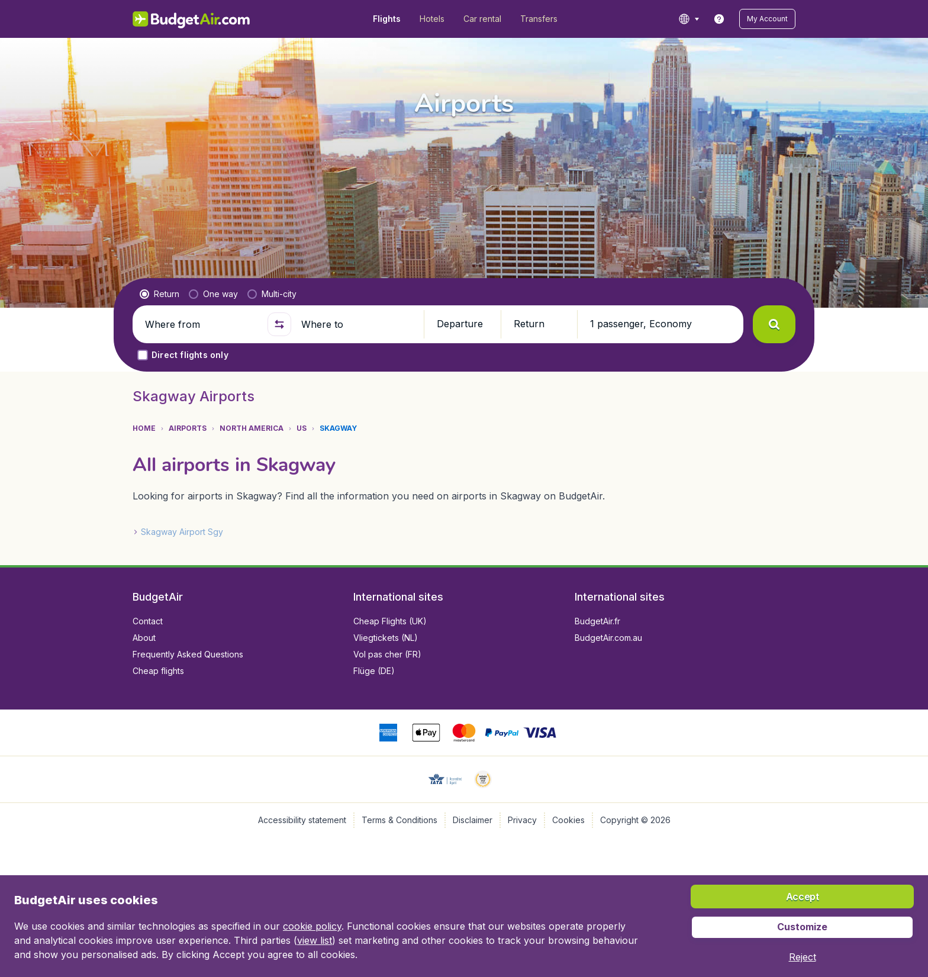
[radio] (159, 294)
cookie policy (312, 926)
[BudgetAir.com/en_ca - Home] (192, 19)
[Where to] (357, 324)
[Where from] (201, 324)
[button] (767, 19)
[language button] (688, 19)
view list (314, 940)
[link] (719, 19)
